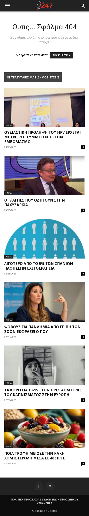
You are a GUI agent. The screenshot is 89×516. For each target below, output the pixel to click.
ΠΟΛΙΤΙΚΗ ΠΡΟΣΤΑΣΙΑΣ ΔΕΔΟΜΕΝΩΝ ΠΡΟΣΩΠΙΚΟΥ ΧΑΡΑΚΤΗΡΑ (44, 501)
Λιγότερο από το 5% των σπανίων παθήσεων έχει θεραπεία (38, 266)
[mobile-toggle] (7, 5)
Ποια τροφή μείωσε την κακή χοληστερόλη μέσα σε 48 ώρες (34, 456)
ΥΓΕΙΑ (9, 125)
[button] (83, 5)
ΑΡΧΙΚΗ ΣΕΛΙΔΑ (61, 55)
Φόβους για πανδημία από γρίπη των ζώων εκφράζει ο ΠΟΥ (42, 329)
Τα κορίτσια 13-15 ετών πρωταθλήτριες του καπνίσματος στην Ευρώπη (43, 392)
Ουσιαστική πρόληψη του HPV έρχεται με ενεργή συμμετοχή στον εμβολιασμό (42, 137)
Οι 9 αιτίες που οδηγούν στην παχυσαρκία (34, 202)
